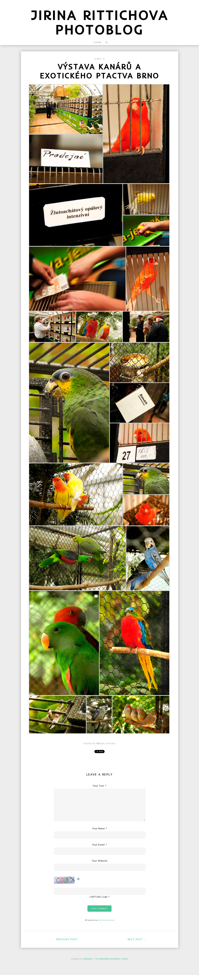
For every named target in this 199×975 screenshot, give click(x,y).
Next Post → (137, 939)
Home (98, 42)
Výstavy (110, 743)
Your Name (98, 828)
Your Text (98, 785)
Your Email (98, 844)
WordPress (88, 959)
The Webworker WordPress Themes (111, 959)
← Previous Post (65, 939)
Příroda (100, 743)
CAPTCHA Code (98, 896)
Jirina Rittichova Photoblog (99, 22)
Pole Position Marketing (106, 920)
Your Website (99, 860)
